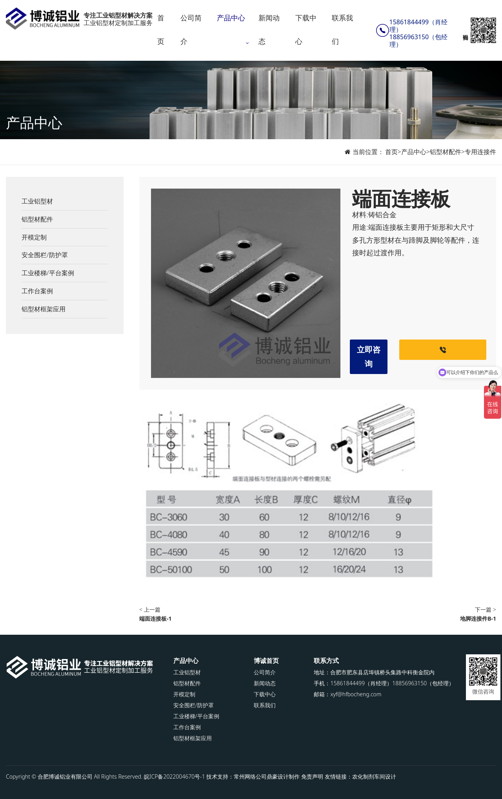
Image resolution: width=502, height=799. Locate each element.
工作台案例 (37, 291)
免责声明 (312, 776)
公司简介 (191, 29)
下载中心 (306, 29)
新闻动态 (269, 29)
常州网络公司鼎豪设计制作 (267, 776)
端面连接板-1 (155, 618)
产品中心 (232, 17)
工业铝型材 (37, 201)
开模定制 (34, 237)
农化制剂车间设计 (374, 776)
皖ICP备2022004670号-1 (174, 776)
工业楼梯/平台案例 (48, 273)
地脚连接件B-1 (478, 618)
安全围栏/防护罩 (45, 255)
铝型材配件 (445, 151)
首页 (161, 29)
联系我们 (342, 29)
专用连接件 (480, 151)
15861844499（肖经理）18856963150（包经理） (418, 33)
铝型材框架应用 (43, 309)
